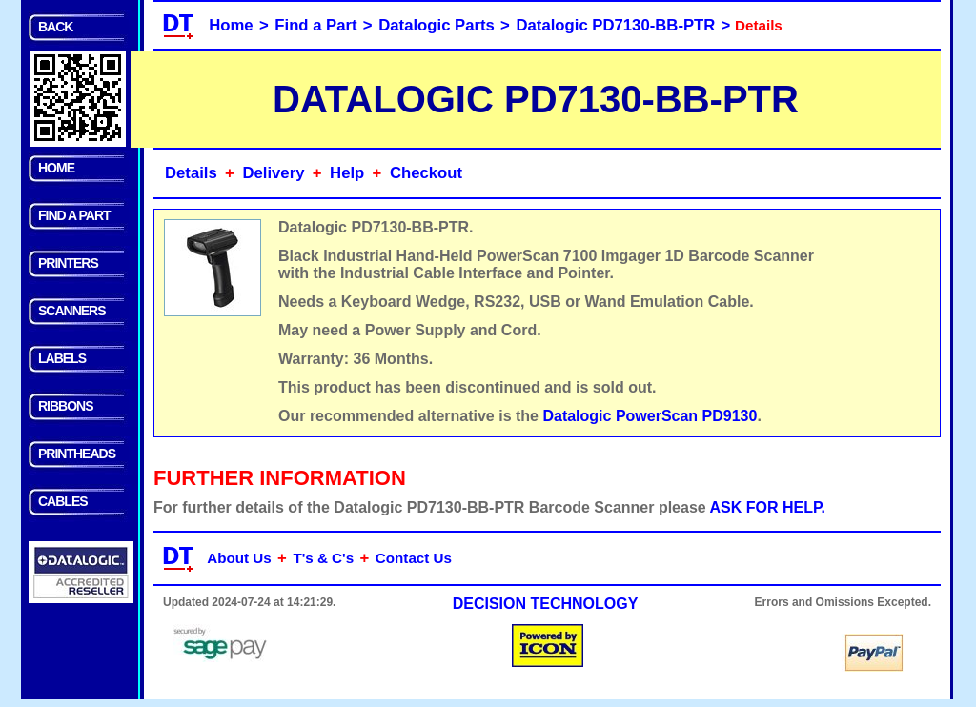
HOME (56, 167)
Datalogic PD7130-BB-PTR (616, 25)
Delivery (273, 173)
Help (347, 173)
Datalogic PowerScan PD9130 (649, 416)
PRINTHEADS (76, 453)
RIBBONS (65, 406)
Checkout (426, 173)
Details (191, 173)
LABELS (62, 358)
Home (231, 25)
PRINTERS (68, 263)
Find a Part (315, 25)
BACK (55, 26)
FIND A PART (74, 215)
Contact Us (414, 558)
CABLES (63, 501)
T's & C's (323, 558)
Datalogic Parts (436, 25)
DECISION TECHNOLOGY (546, 604)
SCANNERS (72, 310)
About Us (239, 558)
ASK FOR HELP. (768, 507)
